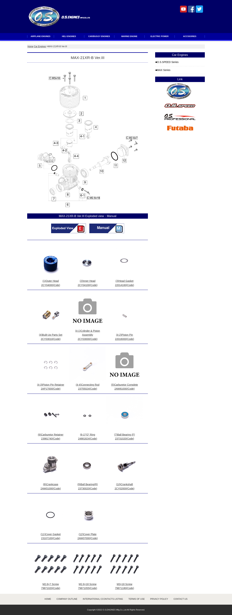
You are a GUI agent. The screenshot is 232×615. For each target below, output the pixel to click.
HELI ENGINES (69, 36)
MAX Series (163, 70)
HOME (48, 599)
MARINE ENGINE (129, 36)
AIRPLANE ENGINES (40, 36)
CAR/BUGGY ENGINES (99, 36)
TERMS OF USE (136, 599)
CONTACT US (180, 599)
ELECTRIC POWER (159, 36)
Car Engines (40, 46)
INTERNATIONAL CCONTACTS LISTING (103, 599)
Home (30, 46)
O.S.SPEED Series (168, 62)
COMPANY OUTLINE (67, 599)
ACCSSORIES (189, 36)
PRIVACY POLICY (159, 599)
